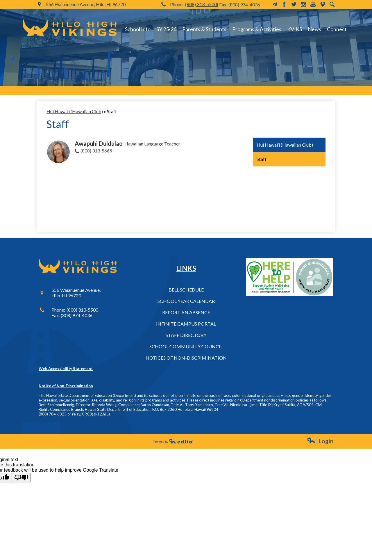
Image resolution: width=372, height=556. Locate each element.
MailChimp (274, 4)
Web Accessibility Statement (66, 368)
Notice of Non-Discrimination (66, 385)
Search (332, 4)
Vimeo (322, 4)
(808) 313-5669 (96, 150)
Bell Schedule (186, 289)
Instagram (303, 4)
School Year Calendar (186, 301)
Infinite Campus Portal (186, 323)
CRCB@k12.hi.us (96, 414)
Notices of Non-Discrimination (186, 357)
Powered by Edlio (173, 441)
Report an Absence (186, 312)
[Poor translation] (21, 477)
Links (186, 268)
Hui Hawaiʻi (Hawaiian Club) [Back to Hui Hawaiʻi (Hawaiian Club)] (74, 111)
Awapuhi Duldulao (99, 143)
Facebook (284, 4)
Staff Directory (186, 335)
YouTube (313, 4)
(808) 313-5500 (201, 4)
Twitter (293, 4)
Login (320, 441)
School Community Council (186, 346)
